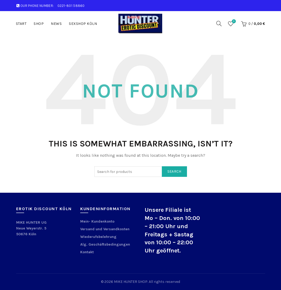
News (56, 23)
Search (174, 171)
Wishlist (233, 21)
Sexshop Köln (83, 23)
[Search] (219, 23)
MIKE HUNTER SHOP (131, 281)
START (21, 23)
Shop (39, 23)
